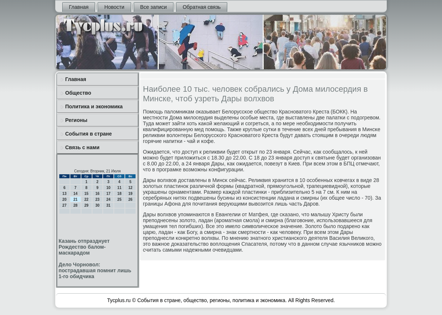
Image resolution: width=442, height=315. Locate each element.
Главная (78, 7)
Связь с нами (82, 147)
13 (64, 194)
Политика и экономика (94, 106)
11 (119, 188)
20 (64, 199)
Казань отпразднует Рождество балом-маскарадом (84, 247)
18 (119, 194)
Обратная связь (202, 7)
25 (119, 199)
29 (86, 205)
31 (108, 205)
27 (64, 205)
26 (130, 199)
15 (86, 194)
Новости (114, 7)
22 (86, 199)
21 (75, 199)
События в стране (88, 134)
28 (75, 205)
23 (97, 199)
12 (130, 188)
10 (108, 188)
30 (97, 205)
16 (97, 194)
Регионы (76, 120)
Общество (78, 93)
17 (108, 194)
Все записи (153, 7)
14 (75, 194)
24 (108, 199)
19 (130, 194)
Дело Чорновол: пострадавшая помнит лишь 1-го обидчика (95, 270)
